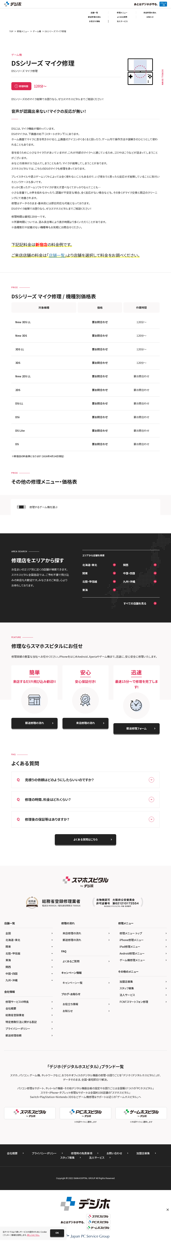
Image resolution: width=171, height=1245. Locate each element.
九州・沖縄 (129, 582)
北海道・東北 (89, 565)
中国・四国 (129, 573)
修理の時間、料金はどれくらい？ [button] (85, 799)
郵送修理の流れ (94, 17)
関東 (85, 573)
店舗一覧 (94, 12)
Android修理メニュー (132, 953)
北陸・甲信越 (89, 582)
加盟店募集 (126, 981)
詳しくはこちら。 (33, 1235)
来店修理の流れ (149, 12)
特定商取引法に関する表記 (21, 1022)
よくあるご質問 (71, 961)
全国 (8, 933)
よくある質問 (122, 17)
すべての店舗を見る (135, 603)
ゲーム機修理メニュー (132, 960)
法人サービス (122, 21)
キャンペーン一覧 (72, 982)
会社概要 (11, 1008)
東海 (85, 590)
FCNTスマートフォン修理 (134, 1002)
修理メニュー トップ (131, 933)
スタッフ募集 (127, 988)
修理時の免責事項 (81, 1153)
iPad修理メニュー (130, 946)
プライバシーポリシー (18, 1028)
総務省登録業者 (15, 1015)
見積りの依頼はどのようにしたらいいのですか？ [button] (85, 780)
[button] (57, 1233)
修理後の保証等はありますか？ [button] (85, 819)
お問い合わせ (114, 1153)
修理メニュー (122, 12)
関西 (125, 565)
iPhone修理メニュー (132, 940)
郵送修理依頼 (14, 1035)
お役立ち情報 (94, 21)
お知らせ (149, 17)
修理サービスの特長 (17, 1002)
